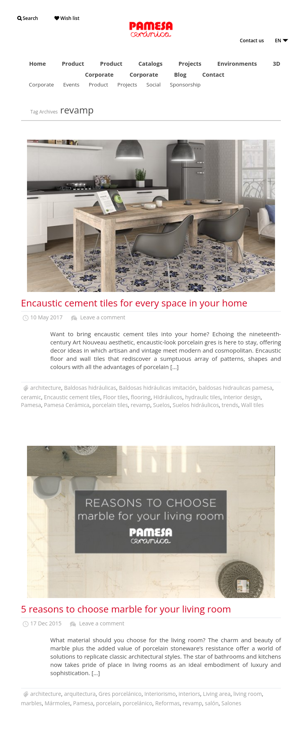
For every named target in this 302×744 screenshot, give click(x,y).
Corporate (99, 74)
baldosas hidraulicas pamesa (235, 387)
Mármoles (57, 703)
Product (73, 63)
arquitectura (80, 693)
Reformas (167, 703)
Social (153, 84)
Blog (180, 74)
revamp (140, 405)
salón (212, 703)
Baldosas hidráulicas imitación (157, 387)
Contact (213, 74)
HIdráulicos (167, 397)
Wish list (66, 18)
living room (247, 693)
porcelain (108, 703)
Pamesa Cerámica (66, 405)
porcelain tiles (110, 405)
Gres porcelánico (120, 693)
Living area (216, 693)
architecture (45, 387)
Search (27, 18)
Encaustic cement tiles (72, 397)
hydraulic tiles (202, 397)
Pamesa (31, 405)
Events (71, 84)
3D (276, 63)
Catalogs (150, 63)
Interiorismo (160, 693)
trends (230, 405)
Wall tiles (252, 405)
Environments (237, 63)
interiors (189, 693)
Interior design (242, 397)
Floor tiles (115, 397)
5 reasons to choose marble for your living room (126, 608)
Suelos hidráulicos (196, 405)
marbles (31, 703)
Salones (231, 703)
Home (37, 63)
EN (281, 40)
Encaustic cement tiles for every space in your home (134, 302)
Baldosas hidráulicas (90, 387)
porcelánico (138, 703)
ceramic (31, 397)
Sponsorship (185, 84)
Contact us (252, 40)
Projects (189, 63)
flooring (141, 397)
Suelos (161, 405)
